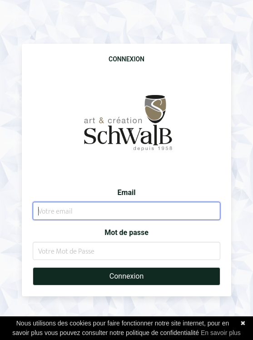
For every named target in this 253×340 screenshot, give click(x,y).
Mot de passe (126, 232)
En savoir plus (221, 332)
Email (127, 192)
